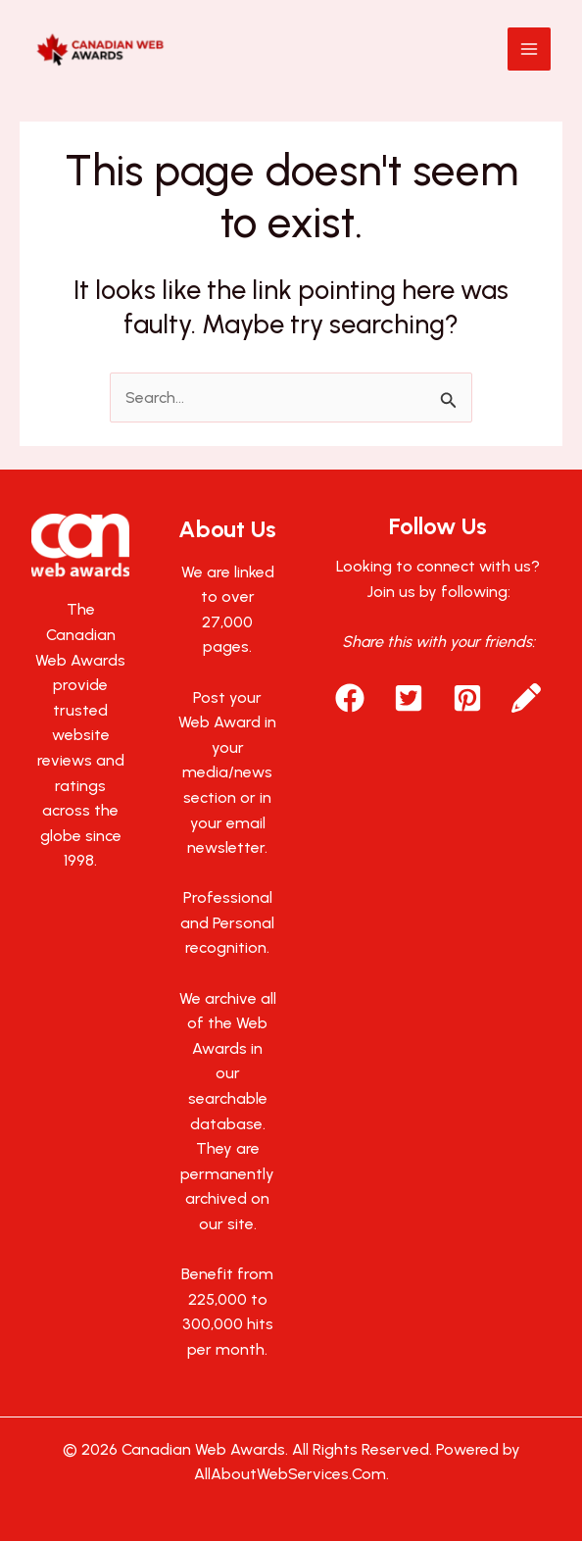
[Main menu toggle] (529, 49)
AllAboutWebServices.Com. (291, 1474)
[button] (349, 697)
